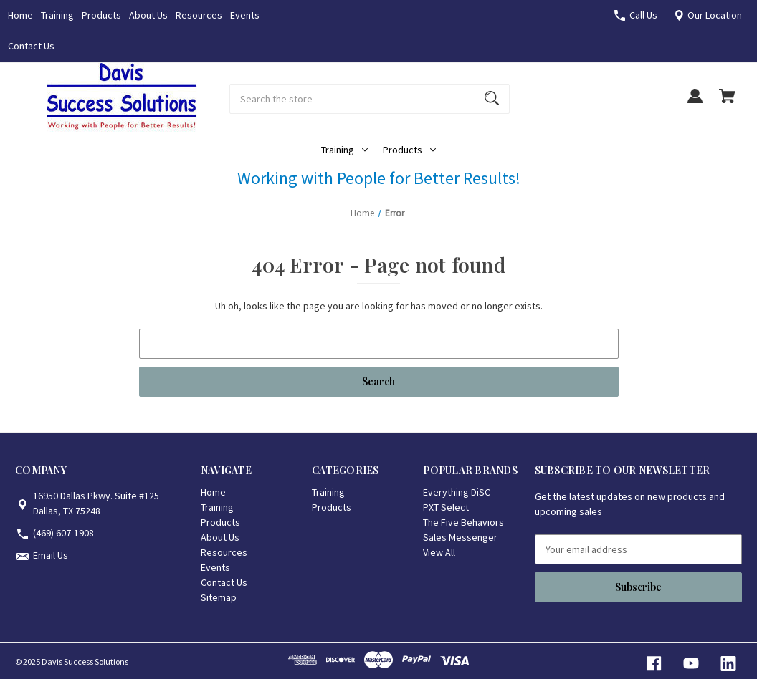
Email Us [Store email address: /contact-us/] (50, 555)
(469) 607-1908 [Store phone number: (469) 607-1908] (63, 532)
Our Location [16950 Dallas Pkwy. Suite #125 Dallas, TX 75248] (714, 15)
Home (20, 15)
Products (101, 15)
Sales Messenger (460, 537)
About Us (148, 15)
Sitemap (219, 597)
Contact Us (31, 45)
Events (245, 15)
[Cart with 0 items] (727, 102)
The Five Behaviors (463, 522)
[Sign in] (694, 102)
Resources (199, 15)
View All (439, 552)
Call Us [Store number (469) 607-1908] (643, 15)
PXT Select (446, 507)
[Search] (492, 99)
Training (57, 15)
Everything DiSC (456, 492)
